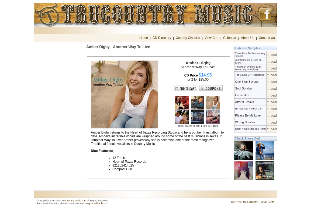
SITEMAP (253, 202)
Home (143, 38)
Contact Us (267, 38)
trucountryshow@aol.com (93, 203)
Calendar (229, 38)
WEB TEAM (267, 202)
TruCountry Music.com (74, 200)
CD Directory (162, 38)
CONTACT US (239, 202)
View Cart (212, 38)
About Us (247, 38)
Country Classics (188, 38)
